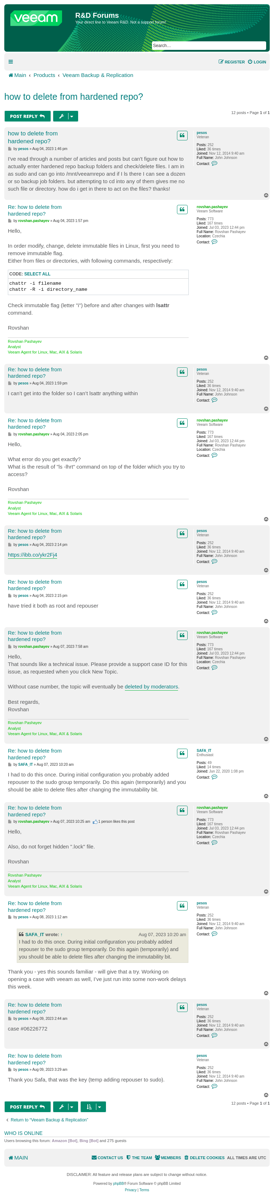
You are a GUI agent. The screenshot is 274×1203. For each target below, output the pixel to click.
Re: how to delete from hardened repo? (35, 210)
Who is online (23, 1133)
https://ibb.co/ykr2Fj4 (32, 555)
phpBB (118, 1184)
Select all (37, 274)
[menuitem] (256, 62)
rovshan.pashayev (212, 207)
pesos (202, 133)
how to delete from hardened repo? (73, 97)
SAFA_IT (204, 751)
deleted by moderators (151, 686)
